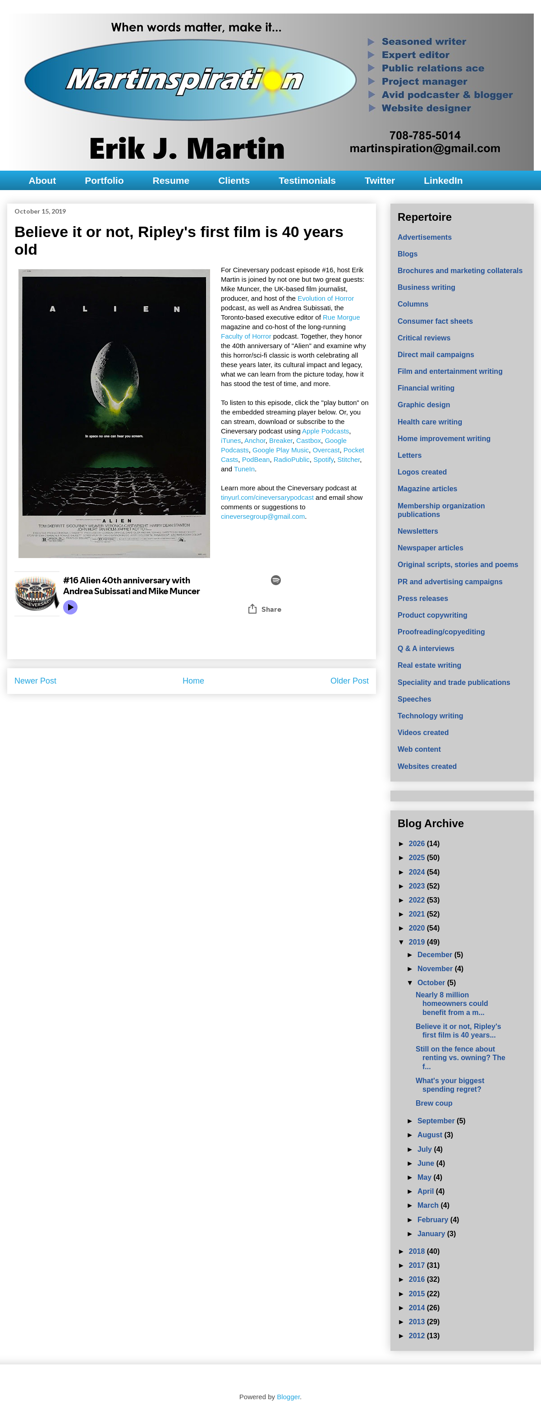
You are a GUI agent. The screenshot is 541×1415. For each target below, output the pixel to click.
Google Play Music (280, 450)
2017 (418, 1265)
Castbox (308, 440)
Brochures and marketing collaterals (460, 271)
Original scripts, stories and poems (458, 564)
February (433, 1220)
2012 (418, 1336)
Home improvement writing (444, 438)
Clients (234, 180)
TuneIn (244, 469)
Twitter (380, 180)
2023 (418, 886)
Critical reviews (424, 338)
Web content (419, 749)
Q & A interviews (426, 648)
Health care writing (430, 422)
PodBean (256, 459)
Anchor (255, 440)
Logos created (422, 472)
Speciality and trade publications (454, 682)
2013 (418, 1322)
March (429, 1205)
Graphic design (424, 405)
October (432, 983)
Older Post (349, 680)
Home (193, 680)
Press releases (423, 598)
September (437, 1121)
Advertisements (425, 237)
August (431, 1135)
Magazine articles (428, 489)
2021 (418, 914)
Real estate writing (429, 665)
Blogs (407, 254)
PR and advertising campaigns (450, 582)
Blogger (288, 1397)
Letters (410, 455)
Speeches (414, 699)
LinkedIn (443, 180)
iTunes (231, 440)
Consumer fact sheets (435, 321)
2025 (418, 857)
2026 (418, 843)
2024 (418, 872)
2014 (418, 1308)
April (426, 1191)
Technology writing (430, 716)
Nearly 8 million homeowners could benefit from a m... (452, 1003)
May (425, 1177)
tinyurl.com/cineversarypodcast (267, 497)
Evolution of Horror (326, 298)
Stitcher (348, 459)
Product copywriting (433, 615)
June (426, 1163)
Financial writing (426, 388)
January (432, 1234)
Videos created (423, 732)
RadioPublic (292, 459)
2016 (418, 1279)
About (42, 180)
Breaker (281, 440)
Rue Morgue (341, 317)
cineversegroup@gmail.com (263, 516)
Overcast (325, 450)
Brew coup (434, 1103)
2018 (418, 1251)
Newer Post (35, 680)
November (436, 969)
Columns (413, 304)
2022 (418, 900)
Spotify (323, 459)
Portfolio (104, 180)
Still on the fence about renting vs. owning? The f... (460, 1057)
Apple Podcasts (325, 431)
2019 (418, 942)
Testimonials (307, 180)
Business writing (426, 287)
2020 (418, 928)
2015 (418, 1294)
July (425, 1149)
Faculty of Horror (246, 336)
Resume (170, 180)
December (435, 955)
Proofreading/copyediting (441, 632)
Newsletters (418, 531)
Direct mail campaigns (436, 354)
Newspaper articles (430, 548)
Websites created (427, 766)
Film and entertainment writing (450, 371)
